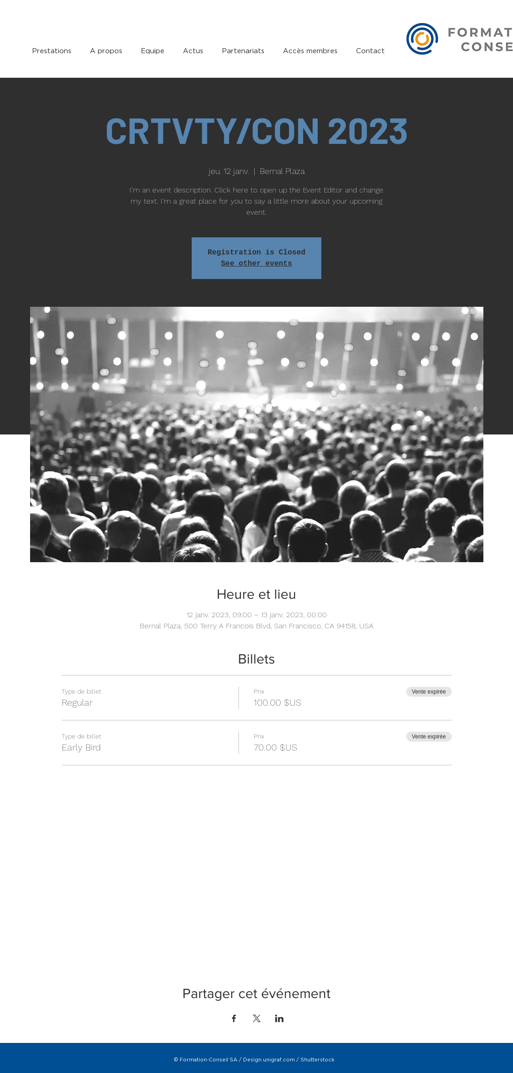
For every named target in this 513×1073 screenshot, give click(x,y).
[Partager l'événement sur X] (256, 1018)
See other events (256, 264)
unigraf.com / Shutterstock (298, 1059)
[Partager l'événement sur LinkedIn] (279, 1018)
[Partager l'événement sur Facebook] (234, 1018)
